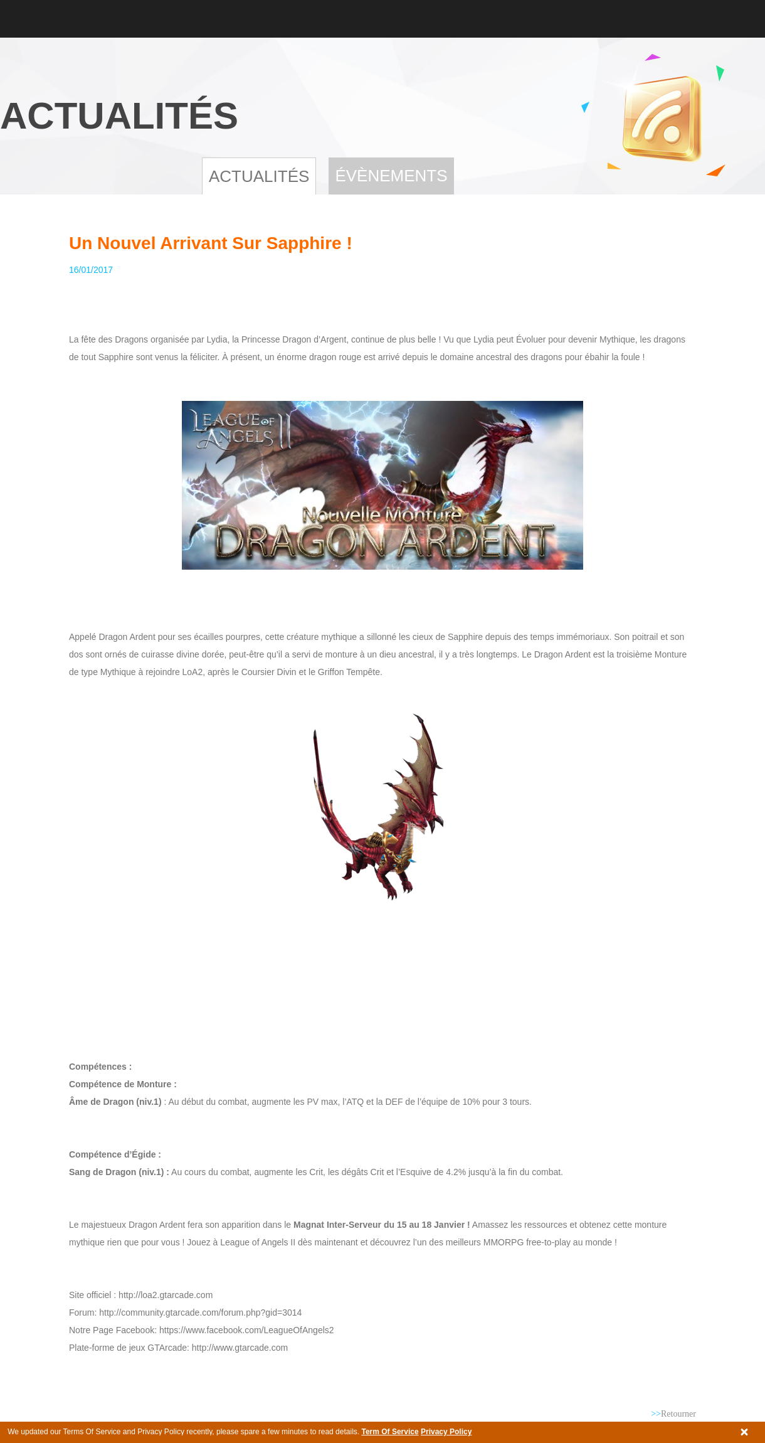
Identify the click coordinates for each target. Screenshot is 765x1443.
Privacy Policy (446, 1431)
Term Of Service (389, 1431)
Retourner (673, 1414)
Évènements (391, 175)
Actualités (259, 176)
